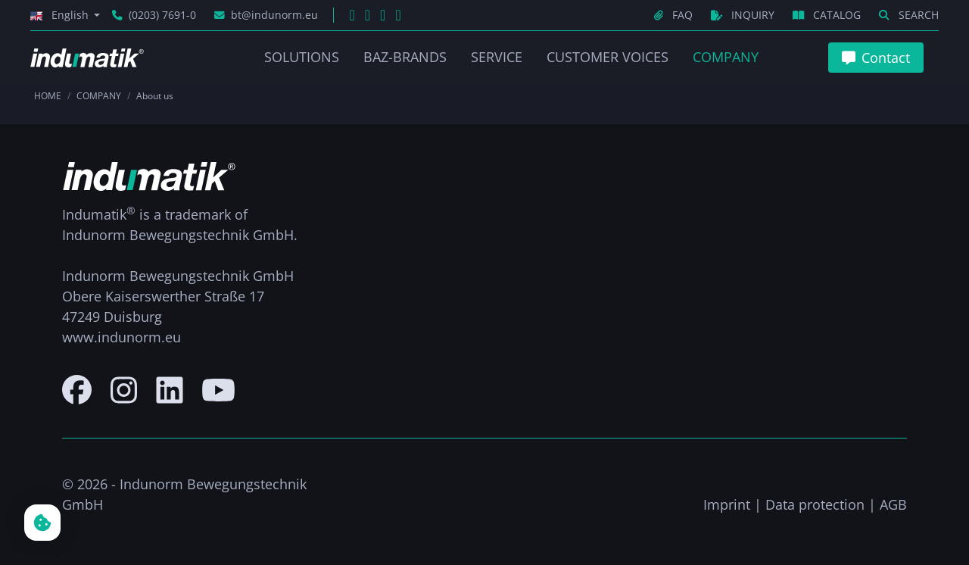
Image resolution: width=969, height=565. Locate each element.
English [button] (61, 15)
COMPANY (98, 95)
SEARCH (909, 15)
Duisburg (133, 316)
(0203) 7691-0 (154, 15)
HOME (47, 95)
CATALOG (828, 15)
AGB (893, 504)
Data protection (815, 504)
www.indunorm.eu (121, 337)
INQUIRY (744, 15)
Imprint (726, 504)
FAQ (675, 15)
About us (154, 95)
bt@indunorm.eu (266, 15)
